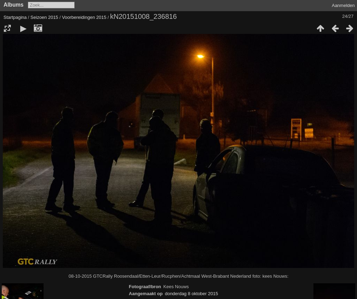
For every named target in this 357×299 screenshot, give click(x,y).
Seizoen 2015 (44, 17)
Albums (13, 5)
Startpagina (15, 17)
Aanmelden (343, 5)
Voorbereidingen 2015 (84, 17)
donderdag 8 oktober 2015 (191, 293)
